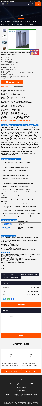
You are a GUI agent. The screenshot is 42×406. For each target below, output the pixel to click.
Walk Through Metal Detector (21, 21)
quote (37, 4)
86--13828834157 (35, 1)
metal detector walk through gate (11, 277)
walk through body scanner (10, 274)
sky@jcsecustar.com (7, 1)
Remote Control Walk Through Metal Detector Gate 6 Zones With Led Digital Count (30, 365)
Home (2, 21)
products (9, 21)
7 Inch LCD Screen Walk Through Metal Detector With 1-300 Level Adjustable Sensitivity (10, 365)
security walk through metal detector (29, 274)
